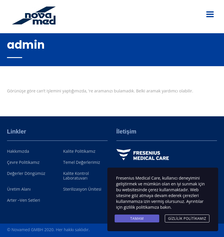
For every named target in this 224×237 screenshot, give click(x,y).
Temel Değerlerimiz (81, 162)
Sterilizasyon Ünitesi (82, 189)
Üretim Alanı (19, 189)
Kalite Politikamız (79, 151)
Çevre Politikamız (23, 162)
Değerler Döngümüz (26, 173)
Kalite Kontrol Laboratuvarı (76, 175)
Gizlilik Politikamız (187, 218)
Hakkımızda (18, 151)
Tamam (137, 218)
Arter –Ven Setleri (23, 200)
